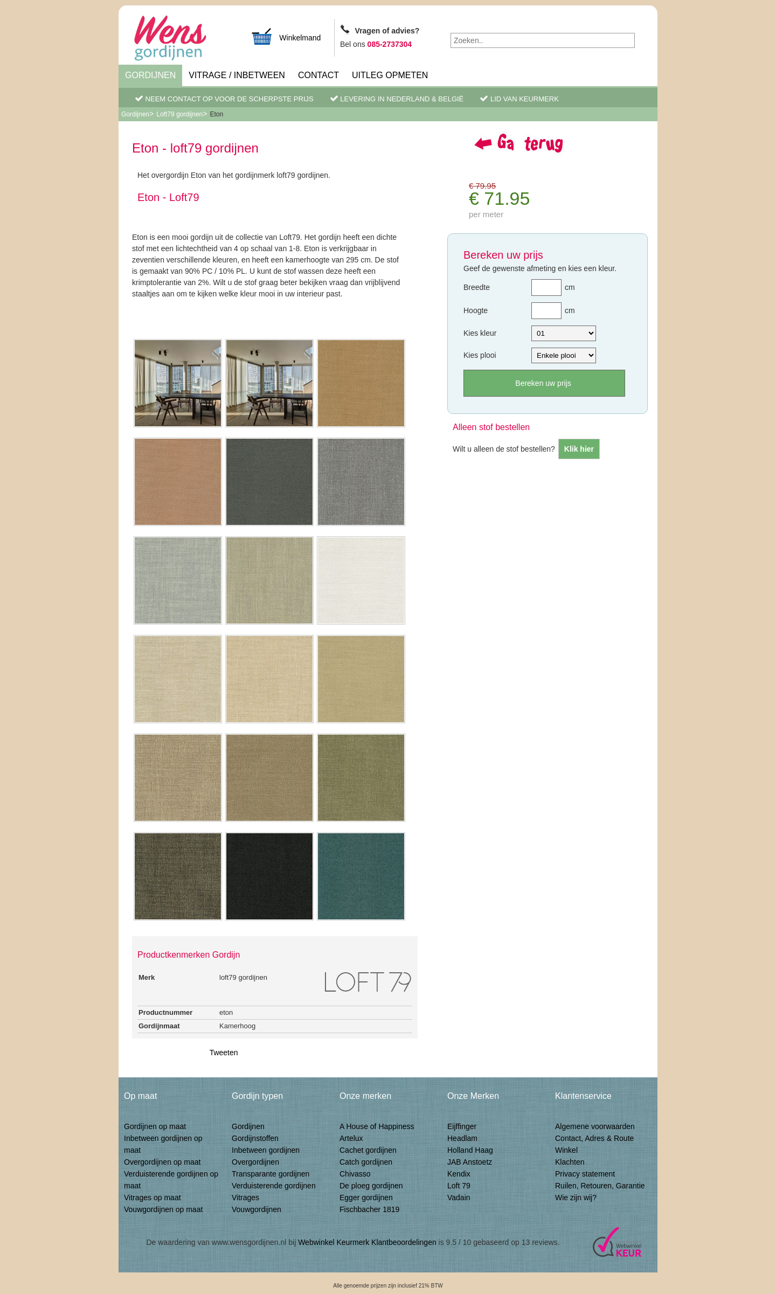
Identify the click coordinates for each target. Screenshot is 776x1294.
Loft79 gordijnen (179, 114)
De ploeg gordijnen (371, 1185)
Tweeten (224, 1052)
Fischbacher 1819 (369, 1209)
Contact (318, 75)
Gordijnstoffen (255, 1138)
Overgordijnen (255, 1162)
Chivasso (355, 1174)
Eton (216, 114)
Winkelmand (286, 36)
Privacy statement (585, 1174)
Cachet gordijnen (368, 1150)
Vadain (458, 1197)
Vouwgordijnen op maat (163, 1209)
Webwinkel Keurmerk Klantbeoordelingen (367, 1242)
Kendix (458, 1174)
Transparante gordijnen (270, 1174)
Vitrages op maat (152, 1197)
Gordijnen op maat (155, 1126)
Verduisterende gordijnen (274, 1185)
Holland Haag (470, 1150)
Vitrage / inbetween (237, 75)
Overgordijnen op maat (162, 1162)
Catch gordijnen (366, 1162)
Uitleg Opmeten (390, 75)
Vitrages (245, 1197)
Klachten (569, 1162)
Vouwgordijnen (256, 1209)
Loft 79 (458, 1185)
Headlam (462, 1138)
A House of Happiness (377, 1126)
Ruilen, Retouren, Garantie (600, 1185)
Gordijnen (150, 75)
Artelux (351, 1138)
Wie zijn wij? (576, 1197)
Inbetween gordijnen (266, 1150)
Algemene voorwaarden (595, 1126)
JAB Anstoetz (469, 1162)
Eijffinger (461, 1126)
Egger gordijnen (366, 1197)
